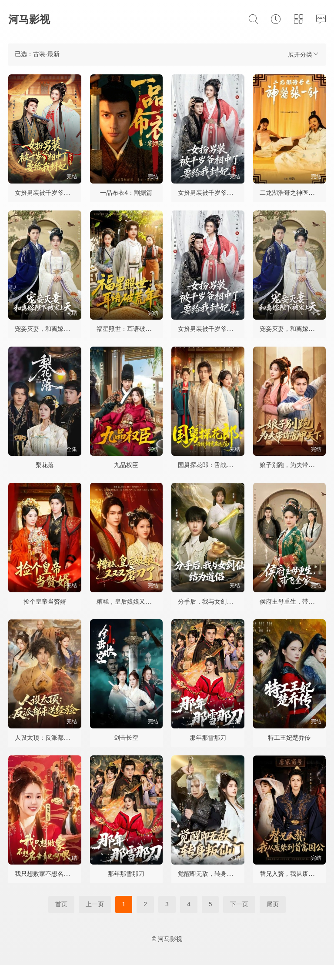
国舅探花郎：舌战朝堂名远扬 (217, 464)
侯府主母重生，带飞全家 (293, 601)
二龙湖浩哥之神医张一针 (293, 192)
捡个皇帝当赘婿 (44, 601)
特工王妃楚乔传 (289, 737)
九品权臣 (126, 464)
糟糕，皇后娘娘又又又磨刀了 (136, 601)
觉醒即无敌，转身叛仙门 (211, 873)
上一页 (95, 904)
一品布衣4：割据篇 (126, 192)
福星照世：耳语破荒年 (127, 328)
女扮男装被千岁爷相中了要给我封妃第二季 (72, 192)
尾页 (273, 904)
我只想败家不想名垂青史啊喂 (54, 873)
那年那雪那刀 (208, 737)
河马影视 (29, 19)
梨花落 (45, 464)
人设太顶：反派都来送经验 (51, 737)
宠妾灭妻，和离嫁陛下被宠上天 (57, 328)
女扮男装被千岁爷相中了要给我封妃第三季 (236, 192)
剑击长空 (126, 737)
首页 (61, 904)
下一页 (239, 904)
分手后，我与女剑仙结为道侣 (217, 601)
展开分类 (303, 54)
